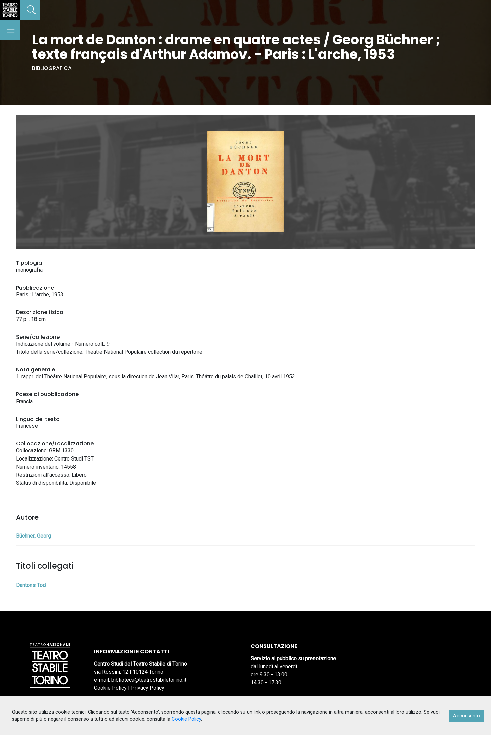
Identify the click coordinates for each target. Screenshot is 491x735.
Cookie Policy (110, 688)
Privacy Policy (147, 688)
